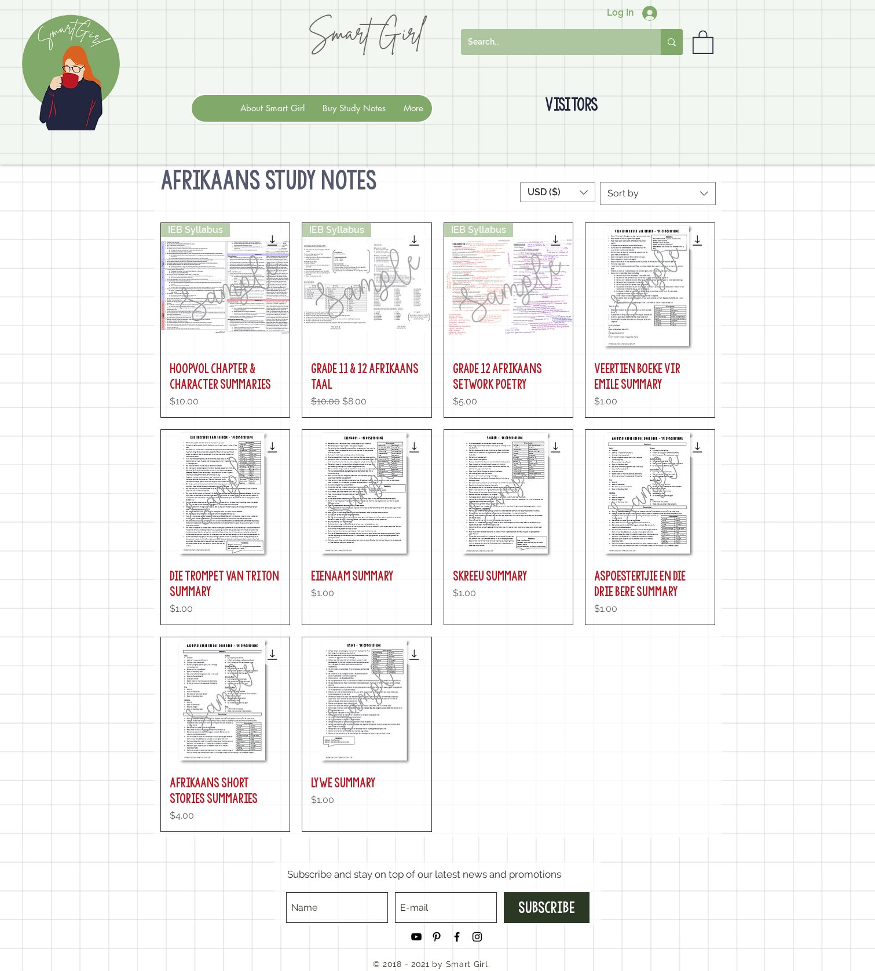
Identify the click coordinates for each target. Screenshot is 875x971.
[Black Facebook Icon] (457, 936)
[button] (703, 41)
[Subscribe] (547, 907)
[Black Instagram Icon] (477, 936)
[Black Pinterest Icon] (436, 936)
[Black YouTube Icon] (416, 936)
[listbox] (557, 192)
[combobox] (658, 193)
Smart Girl (365, 32)
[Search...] (552, 42)
